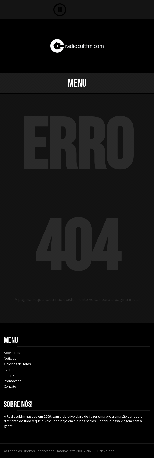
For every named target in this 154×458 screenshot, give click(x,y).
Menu (77, 83)
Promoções (12, 381)
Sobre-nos (12, 352)
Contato (10, 386)
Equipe (9, 375)
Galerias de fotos (17, 364)
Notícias (10, 358)
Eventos (10, 369)
